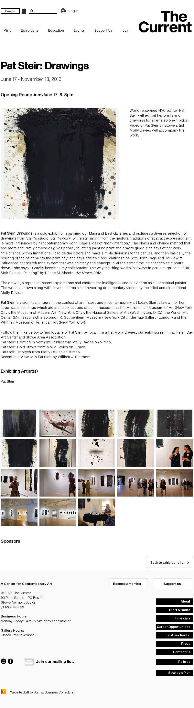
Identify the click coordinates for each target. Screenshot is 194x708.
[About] (174, 601)
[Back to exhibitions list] (170, 562)
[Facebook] (10, 661)
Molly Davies (83, 342)
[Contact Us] (174, 652)
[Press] (174, 644)
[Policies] (174, 662)
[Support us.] (173, 583)
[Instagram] (3, 661)
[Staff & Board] (174, 610)
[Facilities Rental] (174, 635)
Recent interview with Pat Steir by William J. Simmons (46, 357)
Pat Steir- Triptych (16, 352)
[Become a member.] (128, 583)
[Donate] (10, 11)
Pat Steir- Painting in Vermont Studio (31, 342)
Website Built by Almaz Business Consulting (42, 692)
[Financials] (174, 618)
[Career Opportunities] (174, 627)
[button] (28, 662)
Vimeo (105, 342)
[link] (23, 11)
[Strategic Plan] (174, 673)
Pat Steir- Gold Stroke (19, 347)
